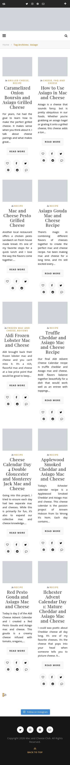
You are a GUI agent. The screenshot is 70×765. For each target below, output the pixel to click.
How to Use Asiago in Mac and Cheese (52, 92)
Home (5, 44)
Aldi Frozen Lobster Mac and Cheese (17, 340)
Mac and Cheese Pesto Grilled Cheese (17, 218)
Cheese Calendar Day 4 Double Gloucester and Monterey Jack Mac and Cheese (17, 474)
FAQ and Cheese (56, 82)
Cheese (47, 80)
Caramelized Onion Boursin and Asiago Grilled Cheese (17, 97)
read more (17, 151)
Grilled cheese (18, 80)
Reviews (22, 330)
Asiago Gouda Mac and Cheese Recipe (52, 218)
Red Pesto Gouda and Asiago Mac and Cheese (17, 599)
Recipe (17, 83)
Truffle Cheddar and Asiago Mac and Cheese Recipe (52, 342)
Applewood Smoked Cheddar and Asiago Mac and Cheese (52, 469)
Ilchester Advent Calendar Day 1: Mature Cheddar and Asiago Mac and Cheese (53, 606)
